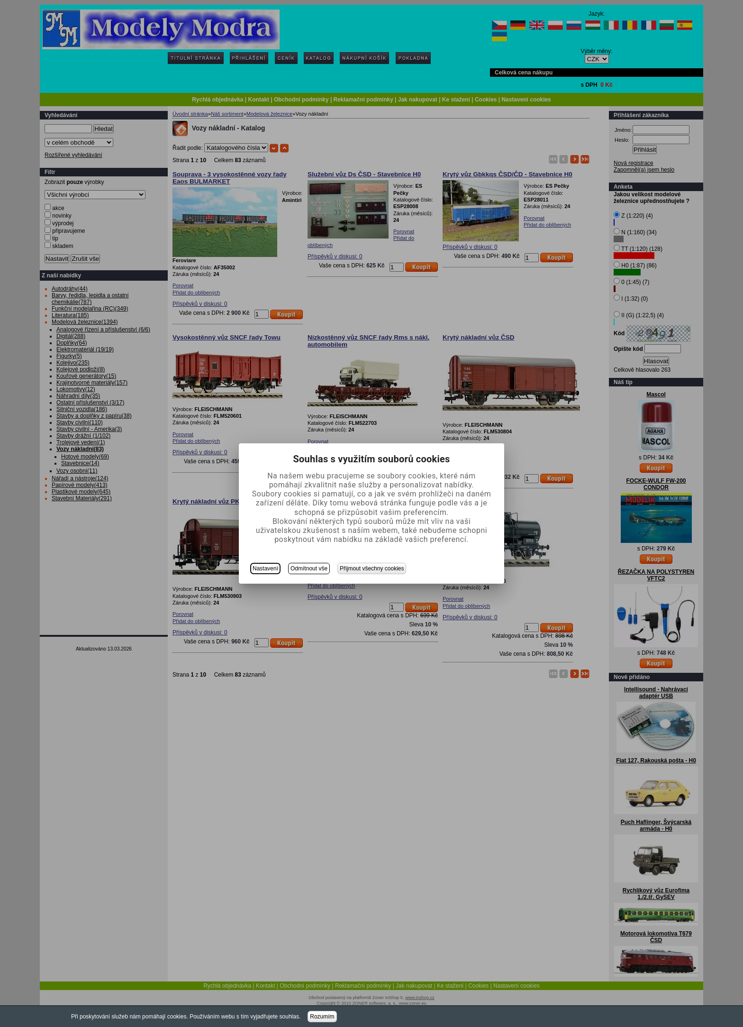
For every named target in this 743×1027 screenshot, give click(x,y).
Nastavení (265, 568)
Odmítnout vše (308, 568)
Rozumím (322, 1016)
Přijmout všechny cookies (372, 568)
